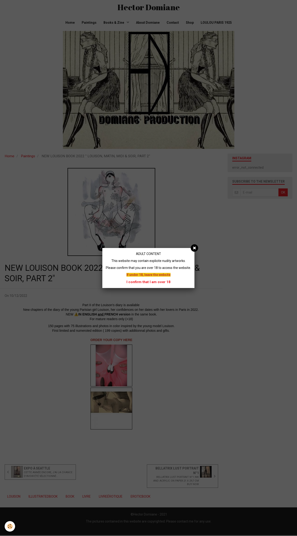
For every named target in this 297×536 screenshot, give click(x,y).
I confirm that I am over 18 (148, 282)
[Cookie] (10, 526)
